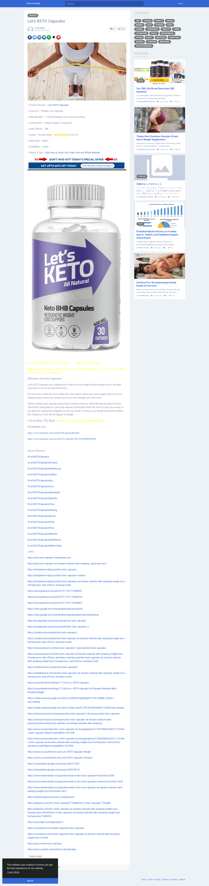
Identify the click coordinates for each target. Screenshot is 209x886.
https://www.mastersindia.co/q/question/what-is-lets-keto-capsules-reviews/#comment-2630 (75, 781)
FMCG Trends (144, 248)
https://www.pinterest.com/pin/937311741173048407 (55, 603)
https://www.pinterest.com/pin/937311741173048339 (55, 597)
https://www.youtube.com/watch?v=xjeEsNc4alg (52, 849)
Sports (139, 42)
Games (139, 29)
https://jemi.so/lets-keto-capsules (45, 843)
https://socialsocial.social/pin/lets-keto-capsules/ (52, 632)
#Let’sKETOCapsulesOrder (41, 522)
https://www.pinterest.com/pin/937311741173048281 (55, 591)
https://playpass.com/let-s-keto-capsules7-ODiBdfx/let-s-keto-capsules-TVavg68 (69, 803)
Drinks (139, 25)
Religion (160, 37)
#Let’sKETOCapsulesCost (41, 486)
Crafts (158, 21)
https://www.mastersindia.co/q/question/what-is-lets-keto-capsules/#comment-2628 (71, 775)
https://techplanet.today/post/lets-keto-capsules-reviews (56, 575)
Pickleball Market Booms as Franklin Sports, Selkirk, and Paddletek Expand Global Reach (157, 234)
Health (33, 15)
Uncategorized (144, 46)
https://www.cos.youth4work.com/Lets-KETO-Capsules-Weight (59, 752)
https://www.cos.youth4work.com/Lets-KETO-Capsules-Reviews (60, 758)
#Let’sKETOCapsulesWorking (42, 510)
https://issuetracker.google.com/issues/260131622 (54, 763)
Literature (141, 33)
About (144, 879)
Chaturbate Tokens (146, 197)
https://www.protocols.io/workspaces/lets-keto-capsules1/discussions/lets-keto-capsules (74, 713)
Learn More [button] (13, 872)
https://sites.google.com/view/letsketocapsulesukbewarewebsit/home (63, 615)
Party (149, 37)
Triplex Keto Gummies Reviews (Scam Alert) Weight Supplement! (157, 138)
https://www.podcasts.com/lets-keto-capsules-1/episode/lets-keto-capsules (67, 648)
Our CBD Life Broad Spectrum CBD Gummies (155, 90)
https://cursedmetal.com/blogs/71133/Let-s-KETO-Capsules (58, 682)
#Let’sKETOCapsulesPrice (41, 528)
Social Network (33, 3)
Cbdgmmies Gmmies (147, 149)
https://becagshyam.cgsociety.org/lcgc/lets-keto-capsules (57, 620)
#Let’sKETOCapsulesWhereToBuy (45, 546)
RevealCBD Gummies (147, 102)
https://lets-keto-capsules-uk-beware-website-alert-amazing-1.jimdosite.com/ (67, 563)
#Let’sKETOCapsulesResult (41, 516)
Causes (147, 21)
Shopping (174, 37)
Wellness (164, 42)
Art (138, 21)
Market (182, 879)
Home (176, 29)
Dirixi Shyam (40, 28)
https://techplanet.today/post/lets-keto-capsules (52, 569)
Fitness (159, 25)
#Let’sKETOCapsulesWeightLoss (44, 468)
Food (169, 25)
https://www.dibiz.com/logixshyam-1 (46, 822)
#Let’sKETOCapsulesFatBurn (42, 474)
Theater (151, 42)
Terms (151, 879)
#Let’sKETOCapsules (38, 456)
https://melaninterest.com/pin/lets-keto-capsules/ (53, 667)
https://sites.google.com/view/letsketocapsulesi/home (55, 609)
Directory (174, 879)
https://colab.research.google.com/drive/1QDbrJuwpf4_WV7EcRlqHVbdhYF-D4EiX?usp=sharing (76, 707)
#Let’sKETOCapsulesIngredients (44, 492)
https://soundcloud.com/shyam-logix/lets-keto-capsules (56, 828)
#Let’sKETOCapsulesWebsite (42, 534)
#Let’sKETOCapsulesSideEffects (44, 540)
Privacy (157, 879)
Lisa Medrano (144, 296)
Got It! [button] (30, 881)
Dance (170, 21)
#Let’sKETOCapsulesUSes (41, 504)
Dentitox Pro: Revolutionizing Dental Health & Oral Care (156, 284)
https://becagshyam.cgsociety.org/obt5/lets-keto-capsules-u (58, 626)
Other (139, 37)
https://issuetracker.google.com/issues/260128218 (54, 769)
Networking (167, 33)
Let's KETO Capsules (58, 105)
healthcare (35, 856)
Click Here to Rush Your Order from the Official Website (72, 152)
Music (154, 33)
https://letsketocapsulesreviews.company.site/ (51, 797)
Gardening (152, 29)
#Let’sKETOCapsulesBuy (40, 480)
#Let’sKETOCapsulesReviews (43, 462)
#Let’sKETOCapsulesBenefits (42, 498)
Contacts (166, 879)
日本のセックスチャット (149, 184)
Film (149, 25)
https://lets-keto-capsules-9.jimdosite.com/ (49, 557)
